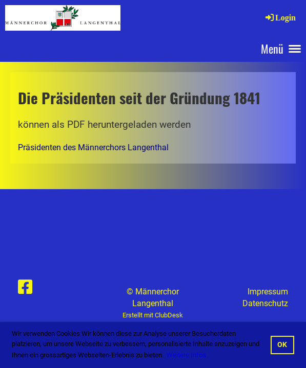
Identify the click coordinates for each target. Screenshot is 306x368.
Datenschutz (265, 303)
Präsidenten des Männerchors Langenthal (93, 147)
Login (280, 17)
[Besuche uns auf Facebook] (25, 287)
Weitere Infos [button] (186, 355)
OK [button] (282, 344)
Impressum (268, 291)
